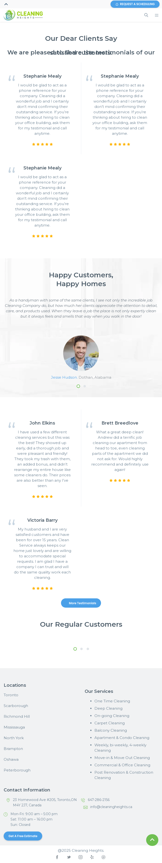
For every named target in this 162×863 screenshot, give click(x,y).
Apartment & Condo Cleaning (121, 737)
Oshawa (11, 759)
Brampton (13, 748)
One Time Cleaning (112, 701)
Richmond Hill (17, 716)
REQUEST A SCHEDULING (135, 4)
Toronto (11, 695)
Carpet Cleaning (109, 723)
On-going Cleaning (111, 715)
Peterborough (17, 770)
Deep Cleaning (108, 708)
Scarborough (16, 705)
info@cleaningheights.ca (111, 807)
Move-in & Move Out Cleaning (122, 757)
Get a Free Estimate (23, 836)
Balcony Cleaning (110, 730)
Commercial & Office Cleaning (122, 765)
